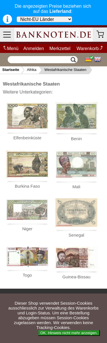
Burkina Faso (27, 186)
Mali (76, 186)
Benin (76, 138)
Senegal (76, 235)
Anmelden (33, 48)
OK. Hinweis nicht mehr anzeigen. (69, 333)
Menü (10, 48)
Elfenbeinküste (27, 137)
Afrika (31, 70)
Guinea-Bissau (76, 276)
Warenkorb (90, 48)
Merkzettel (59, 48)
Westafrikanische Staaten (65, 70)
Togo (27, 275)
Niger (27, 228)
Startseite (10, 70)
